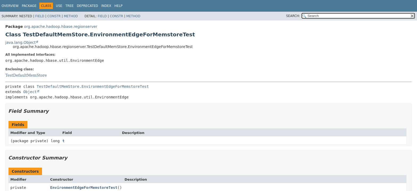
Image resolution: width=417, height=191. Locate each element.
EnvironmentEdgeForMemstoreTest (84, 187)
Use (59, 6)
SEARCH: (293, 16)
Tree (69, 6)
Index (106, 6)
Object (30, 92)
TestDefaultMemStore (26, 75)
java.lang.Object (20, 42)
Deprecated (87, 6)
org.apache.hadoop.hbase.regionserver (60, 26)
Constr (54, 16)
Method (71, 16)
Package (29, 6)
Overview (10, 6)
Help (118, 6)
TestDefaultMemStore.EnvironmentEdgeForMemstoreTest (93, 86)
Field (39, 16)
